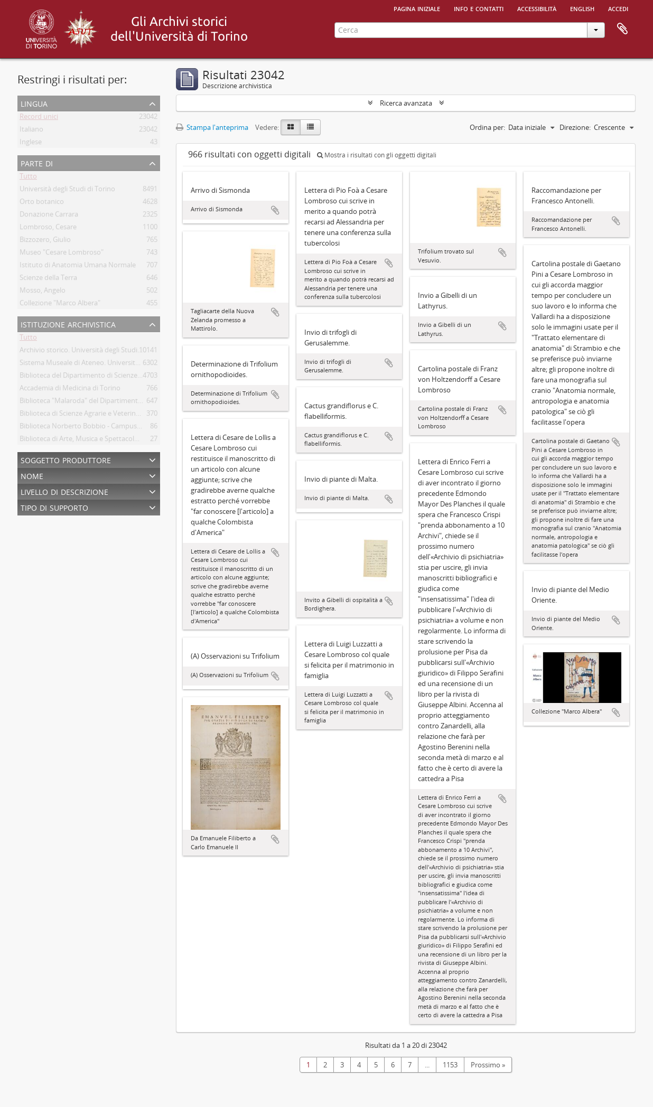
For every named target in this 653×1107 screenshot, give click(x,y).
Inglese (31, 143)
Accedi (618, 8)
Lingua (34, 103)
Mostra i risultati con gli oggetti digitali (376, 155)
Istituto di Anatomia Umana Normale (78, 266)
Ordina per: (487, 127)
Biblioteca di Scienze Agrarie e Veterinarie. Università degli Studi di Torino (133, 415)
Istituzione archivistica (68, 323)
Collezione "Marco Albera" (60, 304)
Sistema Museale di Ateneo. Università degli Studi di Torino (111, 364)
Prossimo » (488, 1065)
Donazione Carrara (49, 216)
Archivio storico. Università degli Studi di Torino (93, 352)
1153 (450, 1065)
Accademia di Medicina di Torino (70, 390)
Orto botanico (42, 203)
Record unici (39, 118)
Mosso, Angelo (43, 292)
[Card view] (291, 127)
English (582, 8)
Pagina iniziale (417, 8)
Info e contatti (478, 8)
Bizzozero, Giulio (45, 241)
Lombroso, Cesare (48, 228)
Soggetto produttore (66, 459)
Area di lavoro (622, 29)
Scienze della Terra (48, 279)
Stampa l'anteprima (212, 127)
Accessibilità (536, 8)
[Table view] (310, 127)
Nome (32, 475)
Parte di (37, 162)
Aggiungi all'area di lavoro (275, 210)
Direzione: (575, 127)
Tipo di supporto (54, 507)
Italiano (31, 131)
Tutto (28, 178)
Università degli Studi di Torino (67, 190)
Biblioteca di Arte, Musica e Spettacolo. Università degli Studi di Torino (128, 440)
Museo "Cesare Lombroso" (62, 254)
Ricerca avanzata (406, 103)
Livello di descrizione (64, 491)
